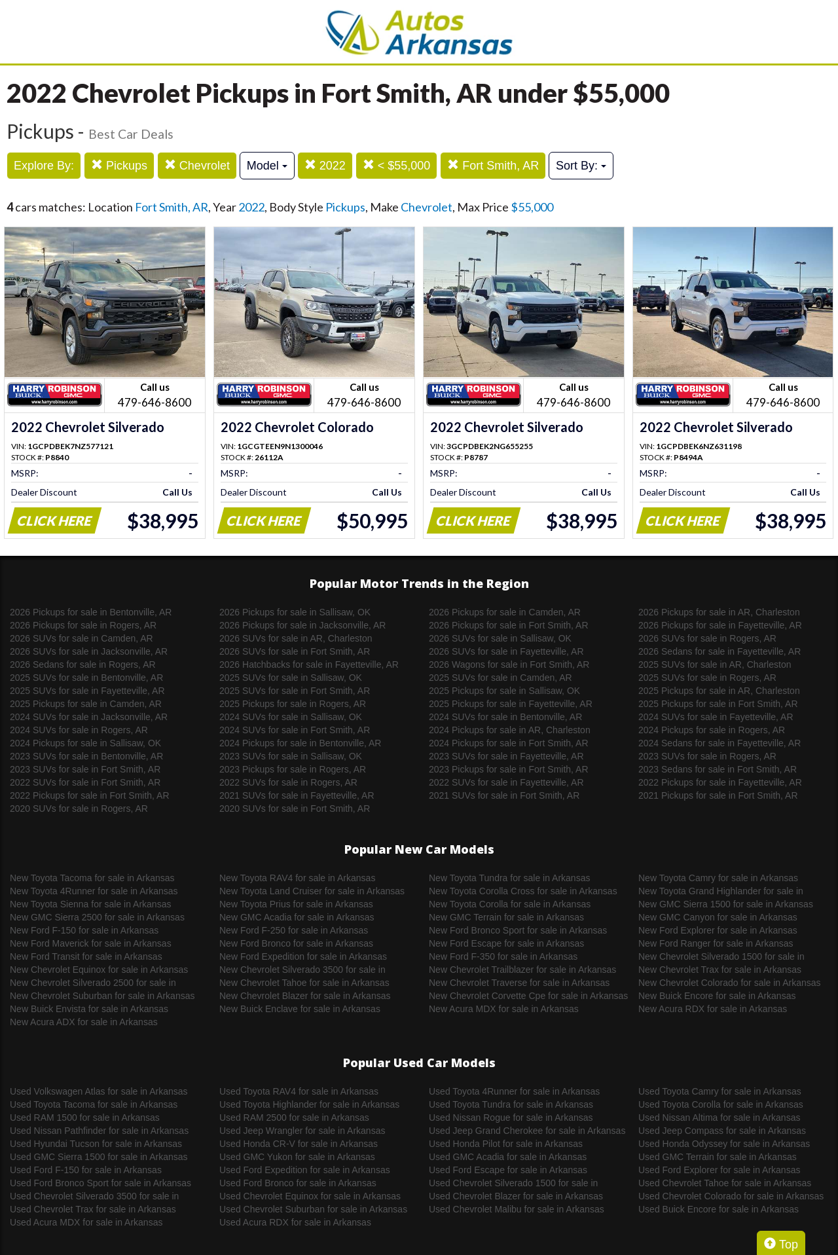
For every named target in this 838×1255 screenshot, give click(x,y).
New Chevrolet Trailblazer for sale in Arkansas (522, 969)
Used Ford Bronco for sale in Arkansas (297, 1183)
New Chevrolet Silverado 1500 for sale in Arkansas (721, 957)
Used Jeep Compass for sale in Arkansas (722, 1130)
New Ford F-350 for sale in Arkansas (503, 956)
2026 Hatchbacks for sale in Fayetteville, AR (309, 664)
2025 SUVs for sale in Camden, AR (500, 677)
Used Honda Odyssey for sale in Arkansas (724, 1143)
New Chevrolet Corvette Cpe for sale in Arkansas (528, 996)
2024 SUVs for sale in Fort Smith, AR (294, 730)
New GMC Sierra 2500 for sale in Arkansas (97, 917)
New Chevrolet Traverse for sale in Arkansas (519, 982)
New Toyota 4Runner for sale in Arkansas (94, 891)
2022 (325, 165)
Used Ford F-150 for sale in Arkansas (86, 1170)
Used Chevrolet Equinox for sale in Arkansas (310, 1196)
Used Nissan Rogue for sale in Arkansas (511, 1117)
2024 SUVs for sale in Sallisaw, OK (290, 717)
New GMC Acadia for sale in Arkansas (296, 917)
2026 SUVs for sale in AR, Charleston (295, 638)
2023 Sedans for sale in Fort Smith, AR (717, 769)
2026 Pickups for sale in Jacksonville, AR (302, 625)
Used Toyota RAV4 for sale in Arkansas (298, 1091)
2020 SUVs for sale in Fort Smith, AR (294, 808)
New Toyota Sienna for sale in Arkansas (90, 904)
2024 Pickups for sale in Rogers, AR (711, 730)
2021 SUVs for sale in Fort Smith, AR (504, 795)
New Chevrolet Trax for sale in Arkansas (719, 969)
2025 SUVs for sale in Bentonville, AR (86, 677)
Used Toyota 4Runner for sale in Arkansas (514, 1091)
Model (267, 165)
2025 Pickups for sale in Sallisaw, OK (504, 690)
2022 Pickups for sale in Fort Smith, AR (90, 795)
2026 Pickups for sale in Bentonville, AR (91, 612)
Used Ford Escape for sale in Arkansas (508, 1170)
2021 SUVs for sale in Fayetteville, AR (296, 795)
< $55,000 (397, 165)
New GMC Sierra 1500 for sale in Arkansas (725, 904)
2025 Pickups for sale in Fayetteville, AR (510, 704)
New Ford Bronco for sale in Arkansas (296, 943)
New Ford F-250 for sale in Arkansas (293, 930)
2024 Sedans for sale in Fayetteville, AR (719, 743)
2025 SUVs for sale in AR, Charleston (714, 664)
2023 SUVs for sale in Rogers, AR (707, 756)
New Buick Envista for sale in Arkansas (89, 1009)
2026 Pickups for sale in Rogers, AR (83, 625)
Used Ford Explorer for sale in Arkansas (719, 1170)
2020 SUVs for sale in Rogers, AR (79, 808)
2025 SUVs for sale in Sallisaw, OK (290, 677)
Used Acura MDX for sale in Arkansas (86, 1222)
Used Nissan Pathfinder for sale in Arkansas (99, 1130)
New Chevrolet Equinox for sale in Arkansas (99, 969)
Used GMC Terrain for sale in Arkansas (717, 1157)
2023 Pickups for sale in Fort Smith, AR (509, 769)
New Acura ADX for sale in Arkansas (84, 1022)
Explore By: (44, 165)
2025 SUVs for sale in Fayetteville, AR (87, 690)
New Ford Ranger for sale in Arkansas (715, 943)
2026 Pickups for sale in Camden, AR (505, 612)
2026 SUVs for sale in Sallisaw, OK (500, 638)
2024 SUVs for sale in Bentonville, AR (505, 717)
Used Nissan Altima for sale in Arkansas (719, 1117)
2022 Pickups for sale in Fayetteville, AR (720, 782)
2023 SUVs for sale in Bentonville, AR (86, 756)
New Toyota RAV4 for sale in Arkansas (297, 878)
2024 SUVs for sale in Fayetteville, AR (715, 717)
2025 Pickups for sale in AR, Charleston (719, 690)
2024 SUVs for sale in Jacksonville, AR (89, 717)
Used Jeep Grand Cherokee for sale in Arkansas (527, 1130)
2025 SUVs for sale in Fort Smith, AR (294, 690)
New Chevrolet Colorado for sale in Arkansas (729, 982)
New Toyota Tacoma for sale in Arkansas (92, 878)
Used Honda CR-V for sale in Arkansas (298, 1143)
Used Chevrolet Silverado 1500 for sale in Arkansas (513, 1184)
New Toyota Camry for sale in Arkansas (718, 878)
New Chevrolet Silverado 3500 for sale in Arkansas (302, 970)
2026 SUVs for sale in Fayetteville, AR (506, 651)
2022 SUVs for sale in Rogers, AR (288, 782)
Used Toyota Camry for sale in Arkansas (719, 1091)
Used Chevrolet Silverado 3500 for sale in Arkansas (94, 1197)
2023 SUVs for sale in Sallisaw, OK (290, 756)
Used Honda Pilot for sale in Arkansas (506, 1143)
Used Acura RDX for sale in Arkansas (295, 1222)
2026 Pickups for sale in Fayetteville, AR (720, 625)
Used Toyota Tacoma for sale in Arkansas (93, 1104)
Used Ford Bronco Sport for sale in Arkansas (100, 1183)
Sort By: (581, 165)
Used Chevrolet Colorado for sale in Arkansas (731, 1196)
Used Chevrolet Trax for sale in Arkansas (93, 1209)
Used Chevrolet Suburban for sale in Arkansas (313, 1209)
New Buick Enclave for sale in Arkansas (299, 1009)
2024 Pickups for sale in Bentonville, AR (300, 743)
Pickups (119, 165)
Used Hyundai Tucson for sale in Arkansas (96, 1143)
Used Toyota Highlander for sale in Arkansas (309, 1104)
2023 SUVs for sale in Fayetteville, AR (506, 756)
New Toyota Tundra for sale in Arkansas (509, 878)
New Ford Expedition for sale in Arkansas (303, 956)
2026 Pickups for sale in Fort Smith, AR (509, 625)
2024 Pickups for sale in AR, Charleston (510, 730)
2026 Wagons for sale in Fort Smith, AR (509, 664)
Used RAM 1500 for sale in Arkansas (85, 1117)
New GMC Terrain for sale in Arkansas (506, 917)
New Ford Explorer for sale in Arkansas (717, 930)
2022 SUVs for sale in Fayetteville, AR (506, 782)
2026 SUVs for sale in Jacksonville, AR (89, 651)
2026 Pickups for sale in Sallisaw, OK (295, 612)
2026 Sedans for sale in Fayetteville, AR (719, 651)
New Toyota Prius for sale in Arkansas (296, 904)
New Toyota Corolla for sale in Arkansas (510, 904)
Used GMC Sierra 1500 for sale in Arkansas (99, 1157)
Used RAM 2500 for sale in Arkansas (294, 1117)
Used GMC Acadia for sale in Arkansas (508, 1157)
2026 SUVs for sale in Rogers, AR (707, 638)
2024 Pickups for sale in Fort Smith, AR (509, 743)
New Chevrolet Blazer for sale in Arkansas (304, 996)
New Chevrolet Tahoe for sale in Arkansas (304, 982)
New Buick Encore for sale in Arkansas (716, 996)
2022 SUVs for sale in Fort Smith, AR (85, 782)
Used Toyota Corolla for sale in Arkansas (720, 1104)
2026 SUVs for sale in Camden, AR (81, 638)
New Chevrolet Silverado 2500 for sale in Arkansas (93, 983)
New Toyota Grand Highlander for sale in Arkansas (720, 892)
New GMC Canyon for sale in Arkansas (717, 917)
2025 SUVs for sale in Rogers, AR (707, 677)
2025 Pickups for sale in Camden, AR (86, 704)
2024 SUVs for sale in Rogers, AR (79, 730)
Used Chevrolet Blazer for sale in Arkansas (516, 1196)
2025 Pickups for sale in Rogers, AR (292, 704)
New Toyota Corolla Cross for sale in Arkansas (523, 891)
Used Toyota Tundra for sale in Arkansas (511, 1104)
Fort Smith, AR (493, 165)
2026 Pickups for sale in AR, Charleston (719, 612)
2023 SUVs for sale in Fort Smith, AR (85, 769)
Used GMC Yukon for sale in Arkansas (297, 1157)
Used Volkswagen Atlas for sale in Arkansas (99, 1091)
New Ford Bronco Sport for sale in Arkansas (518, 930)
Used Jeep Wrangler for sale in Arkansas (302, 1130)
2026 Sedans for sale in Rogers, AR (83, 664)
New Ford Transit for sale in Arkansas (86, 956)
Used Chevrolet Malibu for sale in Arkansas (516, 1209)
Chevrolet (197, 165)
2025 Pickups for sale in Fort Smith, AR (718, 704)
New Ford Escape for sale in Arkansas (506, 943)
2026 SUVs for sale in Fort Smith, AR (294, 651)
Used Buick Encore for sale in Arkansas (718, 1209)
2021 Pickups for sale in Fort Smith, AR (718, 795)
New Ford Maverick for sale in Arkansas (91, 943)
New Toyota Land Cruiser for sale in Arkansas (312, 891)
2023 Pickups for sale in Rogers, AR (292, 769)
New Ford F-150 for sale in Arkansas (84, 930)
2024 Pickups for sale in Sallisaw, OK (85, 743)
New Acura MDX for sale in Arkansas (504, 1009)
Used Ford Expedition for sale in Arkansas (304, 1170)
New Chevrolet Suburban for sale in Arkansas (102, 996)
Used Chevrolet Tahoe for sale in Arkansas (724, 1183)
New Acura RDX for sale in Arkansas (712, 1009)
